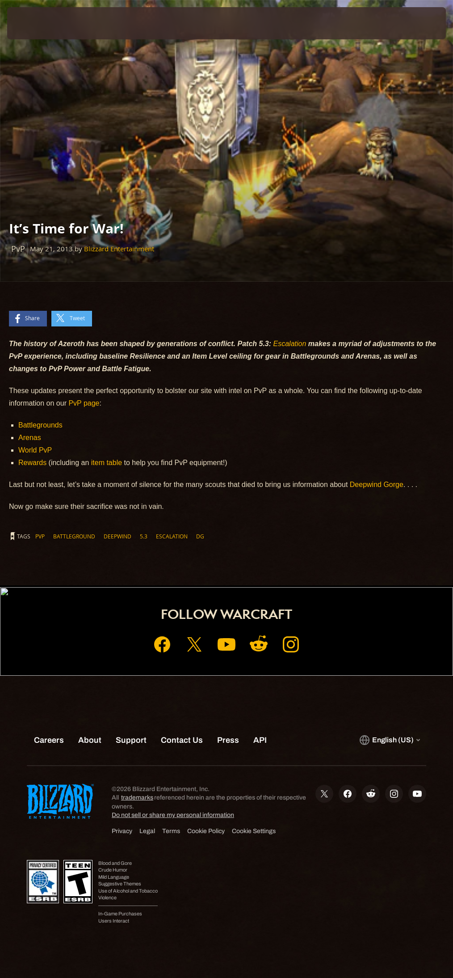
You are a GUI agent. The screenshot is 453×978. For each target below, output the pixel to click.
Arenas (29, 437)
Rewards (33, 462)
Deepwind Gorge (376, 484)
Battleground (74, 536)
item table (107, 462)
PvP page (83, 403)
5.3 (143, 536)
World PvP (35, 450)
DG (200, 536)
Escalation (290, 343)
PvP (40, 536)
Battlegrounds (40, 425)
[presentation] (34, 23)
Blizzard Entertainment (119, 249)
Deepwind (117, 536)
